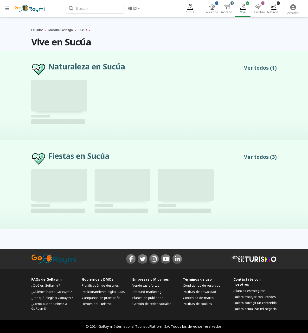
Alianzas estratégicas (249, 291)
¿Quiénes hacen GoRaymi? (51, 292)
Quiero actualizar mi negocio (255, 309)
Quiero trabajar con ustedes (254, 297)
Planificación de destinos (100, 285)
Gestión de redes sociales (151, 304)
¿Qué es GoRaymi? (45, 285)
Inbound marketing (146, 292)
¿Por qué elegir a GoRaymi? (52, 298)
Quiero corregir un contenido (255, 303)
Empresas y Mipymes (150, 279)
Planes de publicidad (147, 298)
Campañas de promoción (101, 298)
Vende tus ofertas (145, 285)
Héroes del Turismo (97, 304)
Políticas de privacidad (199, 292)
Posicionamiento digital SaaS (103, 292)
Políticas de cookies (197, 304)
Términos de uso (197, 279)
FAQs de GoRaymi (46, 279)
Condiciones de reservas (201, 285)
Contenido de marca (198, 298)
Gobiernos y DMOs (97, 279)
